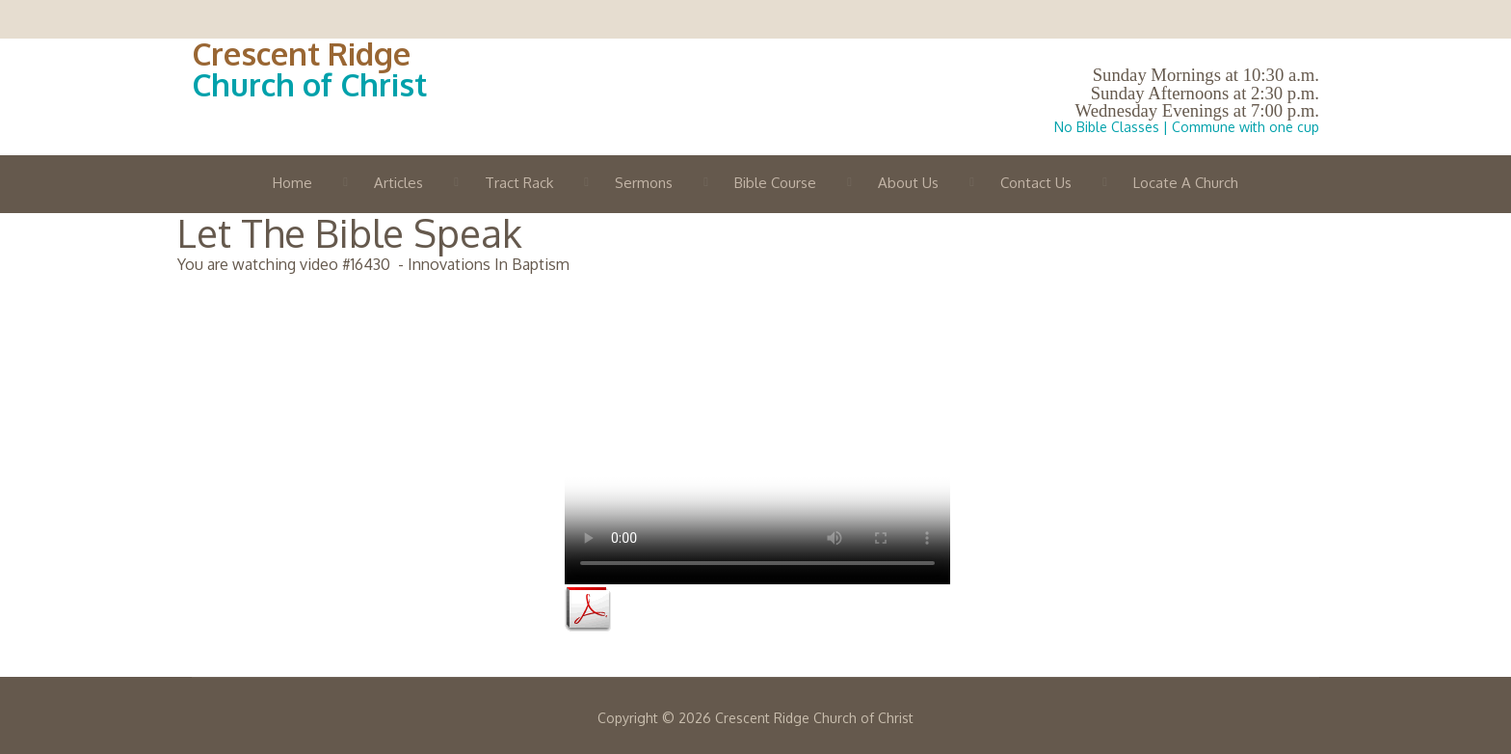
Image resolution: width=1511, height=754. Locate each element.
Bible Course (775, 183)
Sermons (644, 183)
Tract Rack (519, 183)
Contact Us (1036, 183)
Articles (398, 183)
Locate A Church (1185, 183)
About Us (908, 183)
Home (292, 183)
